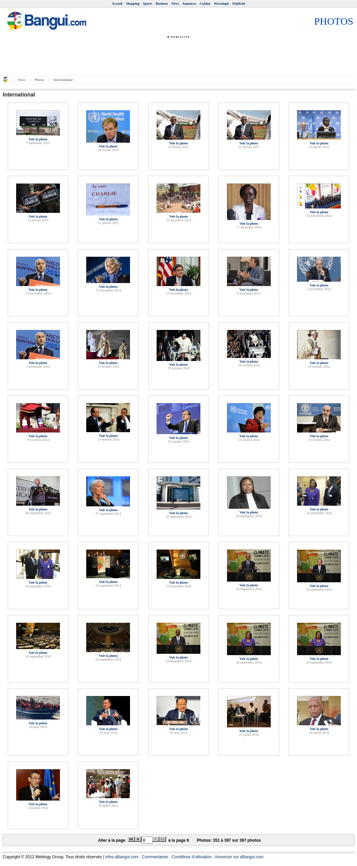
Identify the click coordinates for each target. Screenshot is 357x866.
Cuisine (205, 3)
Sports (147, 3)
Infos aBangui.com (121, 857)
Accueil (117, 3)
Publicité (238, 3)
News (175, 3)
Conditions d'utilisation (191, 857)
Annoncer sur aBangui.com (239, 857)
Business (162, 3)
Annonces (189, 3)
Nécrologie (221, 3)
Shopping (133, 3)
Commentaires (155, 857)
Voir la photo (38, 139)
